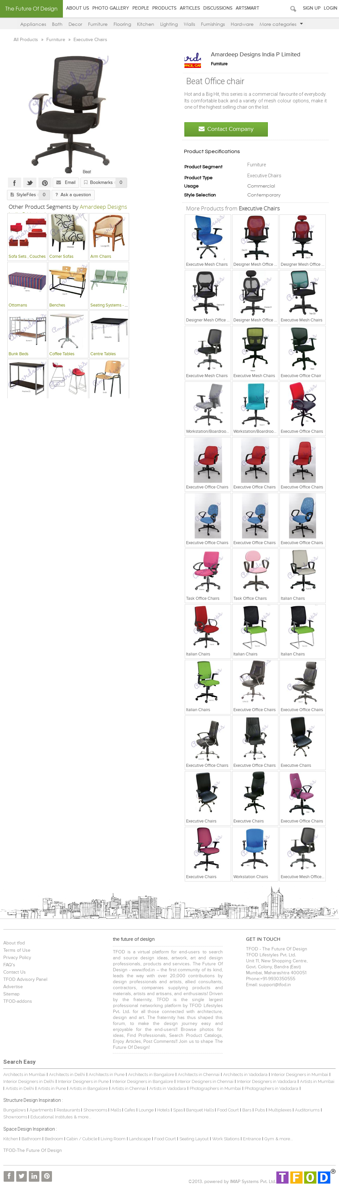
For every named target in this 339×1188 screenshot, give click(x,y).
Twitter (29, 183)
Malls (116, 1109)
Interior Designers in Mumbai (299, 1074)
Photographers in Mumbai (215, 1088)
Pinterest (44, 183)
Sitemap (11, 994)
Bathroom (32, 1138)
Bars (246, 1109)
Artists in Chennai (129, 1088)
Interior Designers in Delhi (28, 1081)
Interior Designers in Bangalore (142, 1081)
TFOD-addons (17, 1001)
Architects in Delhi (67, 1074)
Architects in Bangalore (151, 1074)
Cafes (129, 1109)
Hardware (242, 24)
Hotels (163, 1109)
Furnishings (213, 24)
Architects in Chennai (198, 1074)
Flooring (122, 24)
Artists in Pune (52, 1088)
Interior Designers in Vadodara (266, 1081)
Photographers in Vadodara (271, 1088)
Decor (75, 24)
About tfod (14, 943)
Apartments (41, 1109)
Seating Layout (194, 1138)
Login (330, 8)
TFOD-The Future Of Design (32, 1150)
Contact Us (14, 972)
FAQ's (9, 965)
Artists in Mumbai (317, 1081)
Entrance (252, 1138)
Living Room (113, 1138)
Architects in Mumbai (24, 1074)
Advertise (13, 987)
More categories (281, 24)
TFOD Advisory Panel (25, 979)
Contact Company (226, 129)
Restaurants (69, 1109)
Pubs (260, 1109)
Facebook (14, 183)
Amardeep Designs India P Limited (255, 55)
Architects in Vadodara (245, 1074)
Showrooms (95, 1109)
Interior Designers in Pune (83, 1081)
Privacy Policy (17, 957)
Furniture (98, 24)
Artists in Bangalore (89, 1088)
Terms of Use (16, 950)
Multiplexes (279, 1109)
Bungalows (14, 1109)
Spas (178, 1109)
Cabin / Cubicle (82, 1138)
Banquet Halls (200, 1109)
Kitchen (145, 24)
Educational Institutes (51, 1116)
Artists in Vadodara (167, 1088)
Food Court (228, 1109)
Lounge (146, 1109)
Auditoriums (307, 1109)
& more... (82, 1116)
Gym (269, 1138)
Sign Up (311, 8)
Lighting (169, 24)
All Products (26, 39)
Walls (189, 24)
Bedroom (54, 1138)
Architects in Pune (106, 1074)
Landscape (140, 1138)
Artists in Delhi (20, 1088)
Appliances (33, 24)
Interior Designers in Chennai (205, 1081)
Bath (57, 24)
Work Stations (225, 1138)
